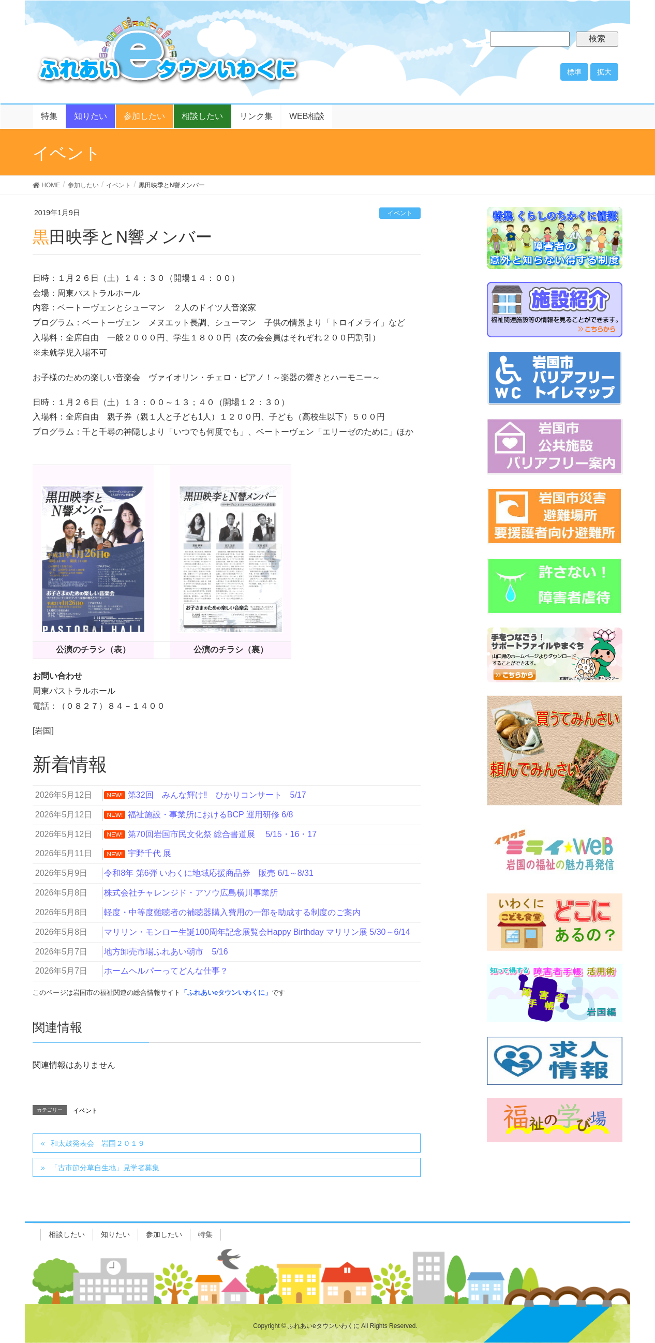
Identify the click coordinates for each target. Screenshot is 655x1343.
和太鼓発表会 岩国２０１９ (98, 1143)
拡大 (604, 72)
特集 (205, 1234)
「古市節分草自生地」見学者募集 (105, 1167)
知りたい (115, 1234)
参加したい (164, 1234)
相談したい (67, 1234)
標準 (574, 72)
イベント (400, 213)
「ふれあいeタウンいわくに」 (226, 992)
